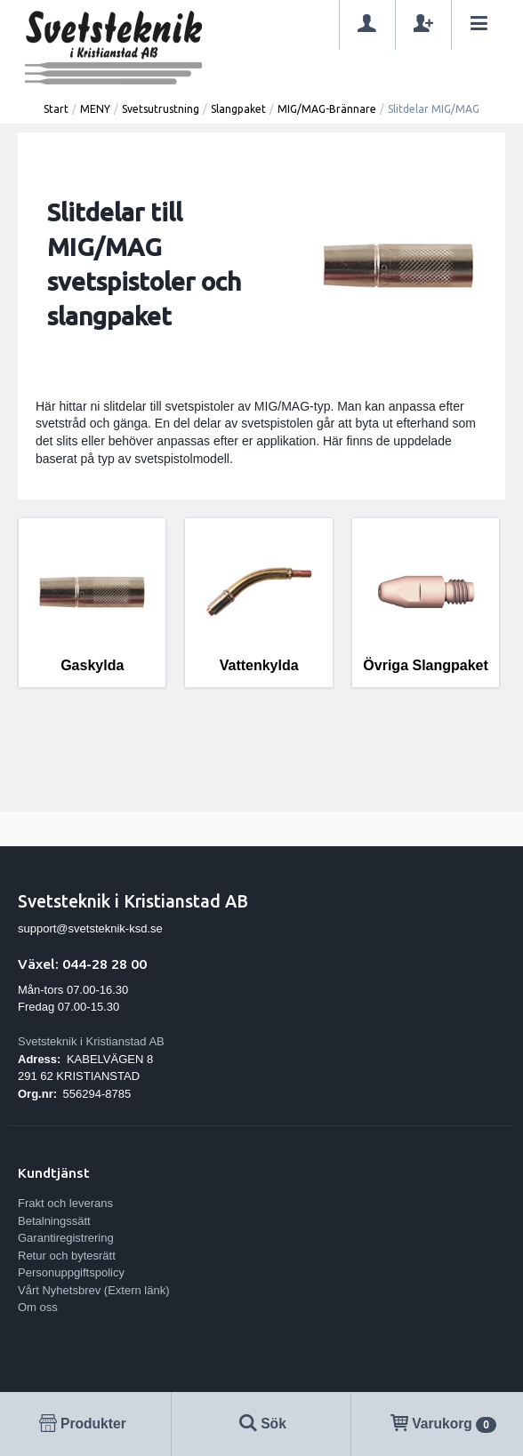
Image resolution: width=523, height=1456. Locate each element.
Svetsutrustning (160, 109)
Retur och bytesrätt (67, 1255)
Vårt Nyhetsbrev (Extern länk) (94, 1290)
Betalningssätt (54, 1221)
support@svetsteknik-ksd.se (90, 928)
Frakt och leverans (65, 1203)
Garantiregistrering (66, 1237)
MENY (95, 109)
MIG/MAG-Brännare (327, 109)
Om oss (38, 1307)
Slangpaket (238, 109)
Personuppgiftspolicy (71, 1272)
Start (56, 109)
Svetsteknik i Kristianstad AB (91, 1041)
